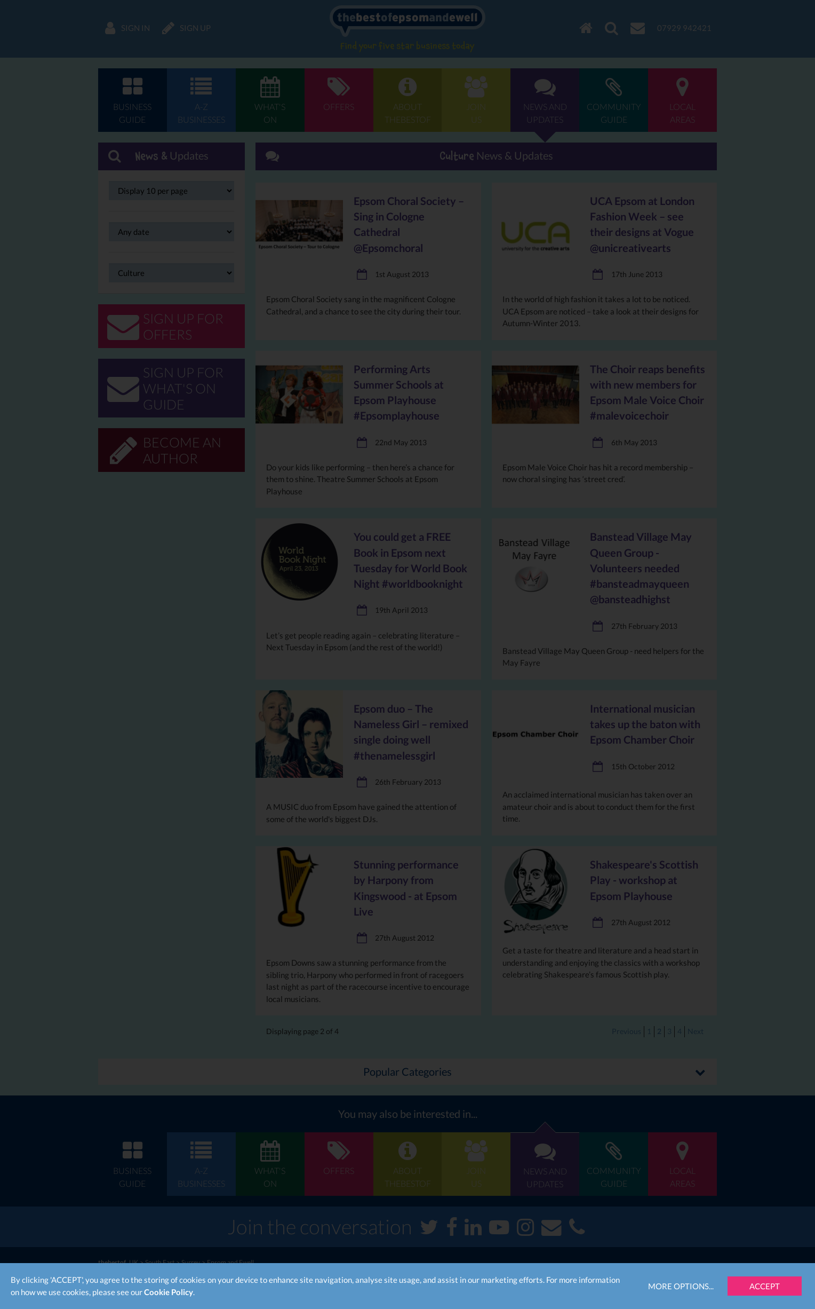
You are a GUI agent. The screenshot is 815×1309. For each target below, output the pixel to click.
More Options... (681, 1286)
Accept (764, 1286)
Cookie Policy (168, 1292)
